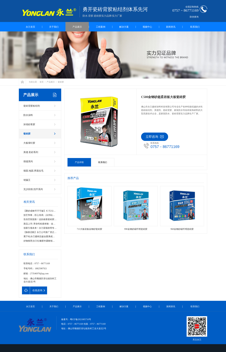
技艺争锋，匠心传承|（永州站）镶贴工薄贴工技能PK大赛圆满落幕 (56, 215)
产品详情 (79, 162)
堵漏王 (26, 180)
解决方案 (124, 27)
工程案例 (100, 27)
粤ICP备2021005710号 (80, 319)
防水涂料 (28, 115)
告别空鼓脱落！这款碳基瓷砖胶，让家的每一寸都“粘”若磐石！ (54, 219)
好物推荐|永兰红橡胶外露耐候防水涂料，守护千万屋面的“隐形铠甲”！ (58, 241)
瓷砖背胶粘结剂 (31, 106)
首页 (42, 82)
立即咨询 (155, 136)
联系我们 (195, 27)
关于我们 (54, 27)
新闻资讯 (170, 27)
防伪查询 (194, 17)
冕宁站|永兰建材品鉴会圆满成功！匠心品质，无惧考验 (50, 236)
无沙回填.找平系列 (33, 189)
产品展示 (77, 27)
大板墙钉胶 (29, 143)
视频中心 (147, 27)
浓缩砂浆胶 (29, 124)
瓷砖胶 (61, 82)
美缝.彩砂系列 (30, 152)
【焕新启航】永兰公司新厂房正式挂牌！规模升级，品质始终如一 (55, 232)
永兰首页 (30, 27)
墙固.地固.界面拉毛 (33, 170)
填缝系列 (28, 161)
